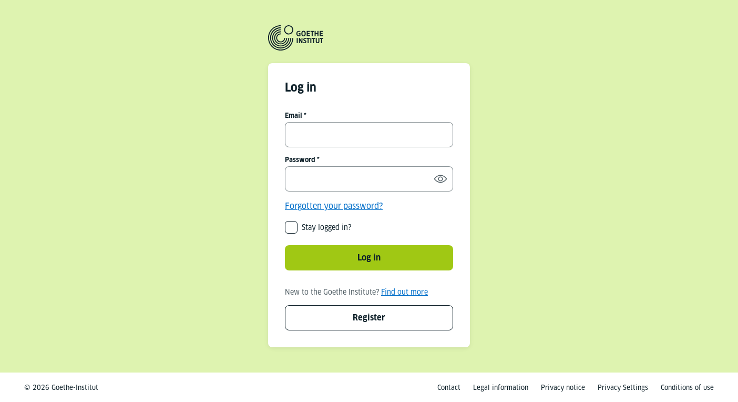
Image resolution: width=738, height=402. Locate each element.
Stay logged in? (326, 227)
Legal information (500, 387)
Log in (369, 258)
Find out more (404, 292)
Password (300, 160)
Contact (448, 387)
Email (293, 115)
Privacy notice (563, 387)
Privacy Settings (623, 387)
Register (369, 318)
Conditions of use (687, 387)
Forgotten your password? (334, 206)
